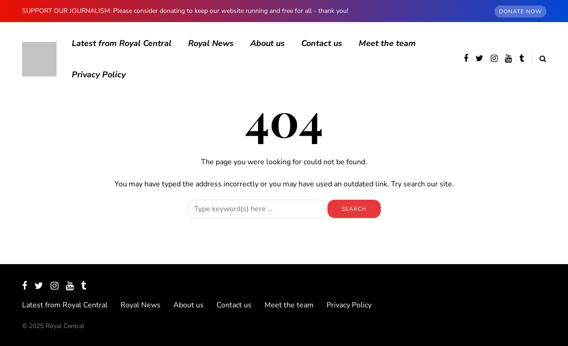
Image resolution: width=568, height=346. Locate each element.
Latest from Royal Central (122, 43)
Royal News (211, 43)
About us (267, 43)
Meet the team (387, 43)
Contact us (321, 43)
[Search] (257, 209)
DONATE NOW (520, 11)
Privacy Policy (99, 74)
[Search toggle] (539, 59)
